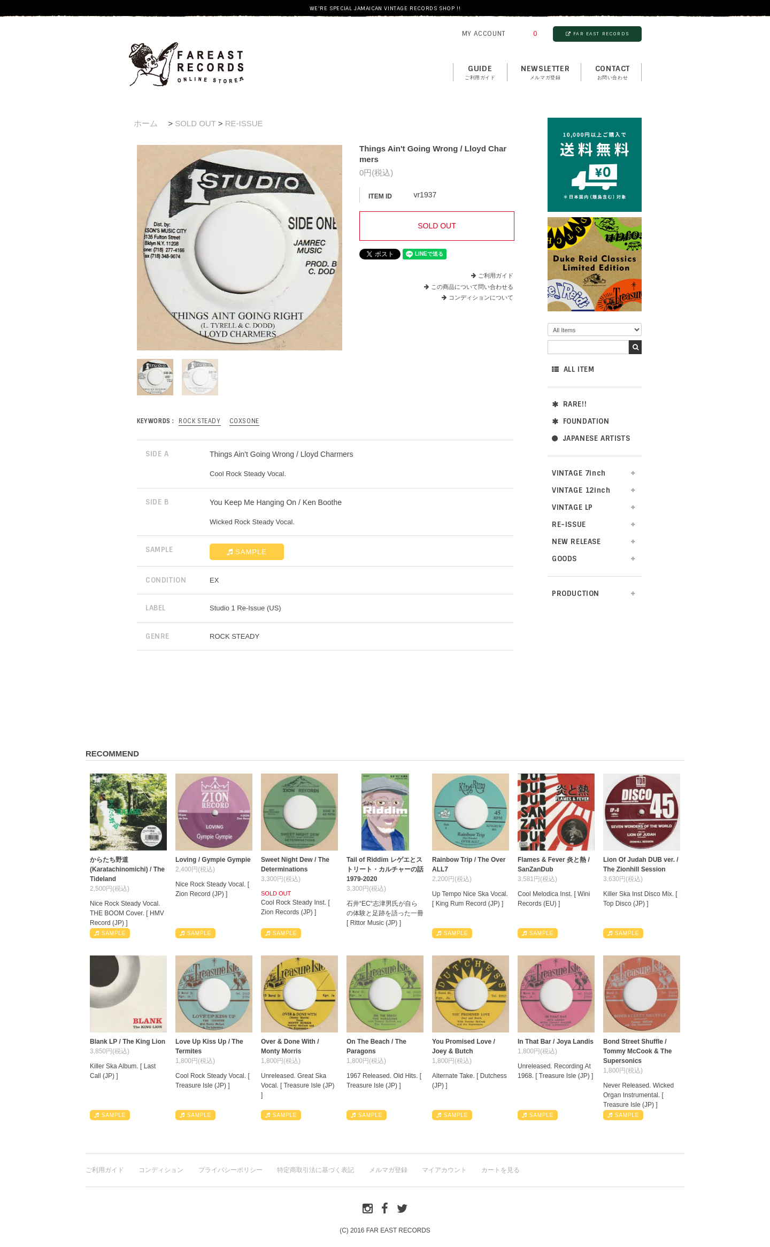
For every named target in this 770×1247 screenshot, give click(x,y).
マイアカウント (444, 1170)
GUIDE (480, 73)
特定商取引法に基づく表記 (315, 1170)
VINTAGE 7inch (579, 473)
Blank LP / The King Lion (127, 1041)
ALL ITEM (573, 369)
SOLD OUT (195, 123)
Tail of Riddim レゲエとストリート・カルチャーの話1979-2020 (385, 869)
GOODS (564, 558)
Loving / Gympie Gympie (213, 859)
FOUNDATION (581, 421)
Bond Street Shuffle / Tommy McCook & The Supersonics (637, 1051)
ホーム (146, 123)
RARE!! (569, 404)
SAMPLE (247, 552)
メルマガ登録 (388, 1170)
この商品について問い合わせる (472, 287)
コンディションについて (477, 297)
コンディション (160, 1170)
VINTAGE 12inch (581, 490)
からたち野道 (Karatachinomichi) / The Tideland (127, 869)
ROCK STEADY (200, 421)
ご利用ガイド (495, 275)
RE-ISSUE (569, 524)
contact (612, 73)
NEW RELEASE (576, 541)
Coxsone (244, 421)
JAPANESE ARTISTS (591, 438)
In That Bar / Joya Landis (556, 1041)
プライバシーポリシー (230, 1170)
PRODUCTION (575, 593)
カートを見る (500, 1170)
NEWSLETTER (545, 73)
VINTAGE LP (572, 507)
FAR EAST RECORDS (597, 33)
